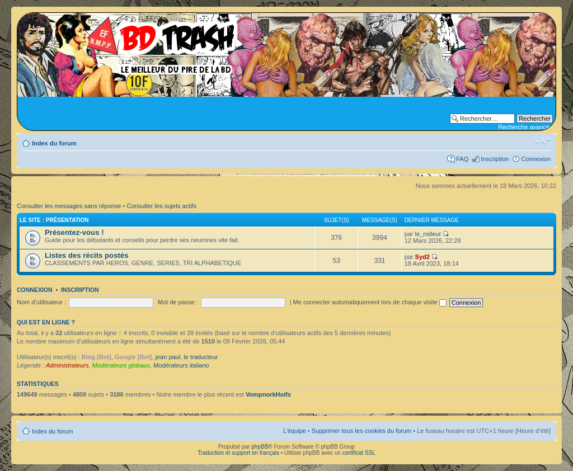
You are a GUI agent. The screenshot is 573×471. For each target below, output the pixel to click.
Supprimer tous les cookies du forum (362, 430)
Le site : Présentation (54, 220)
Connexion (536, 159)
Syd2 (422, 256)
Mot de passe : (178, 302)
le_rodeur (428, 233)
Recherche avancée (525, 127)
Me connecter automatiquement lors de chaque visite (370, 302)
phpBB (259, 447)
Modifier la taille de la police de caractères (542, 141)
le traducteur (201, 357)
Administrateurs (67, 365)
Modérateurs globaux (121, 365)
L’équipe (294, 430)
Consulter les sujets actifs (161, 205)
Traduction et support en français (238, 453)
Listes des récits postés (87, 255)
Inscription (495, 159)
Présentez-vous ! (74, 232)
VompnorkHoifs (268, 394)
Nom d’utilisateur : (41, 302)
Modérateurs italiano (181, 365)
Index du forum (54, 143)
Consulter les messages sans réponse (69, 205)
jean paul (168, 357)
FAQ (462, 159)
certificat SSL (358, 453)
